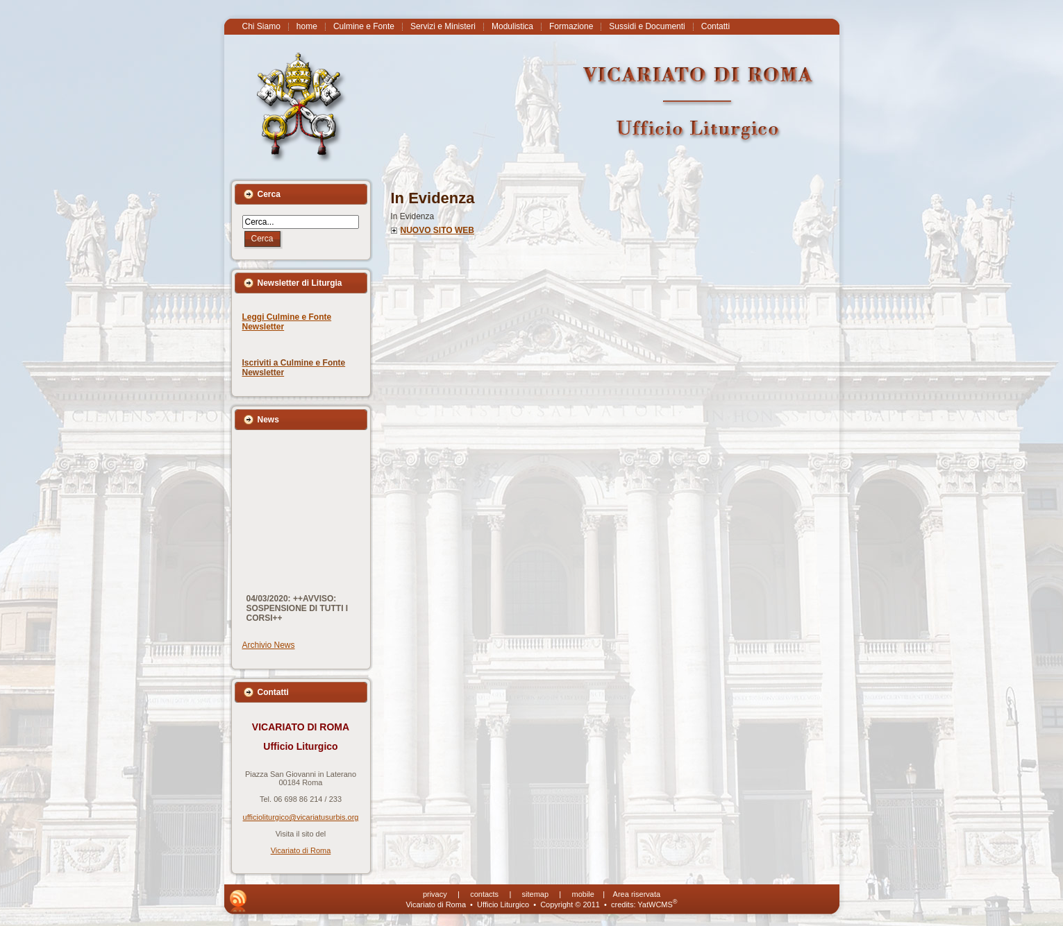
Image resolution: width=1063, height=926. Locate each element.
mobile (583, 894)
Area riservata (636, 894)
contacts (484, 894)
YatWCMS (657, 904)
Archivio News (268, 645)
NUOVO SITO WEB (437, 230)
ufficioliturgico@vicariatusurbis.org (301, 817)
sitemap (535, 894)
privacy (435, 894)
